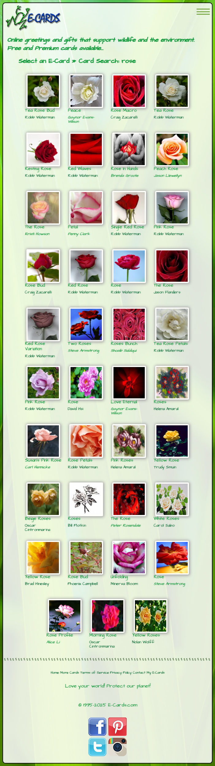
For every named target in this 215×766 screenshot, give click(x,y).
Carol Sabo (164, 525)
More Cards (69, 672)
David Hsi (75, 409)
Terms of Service (94, 672)
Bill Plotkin (77, 525)
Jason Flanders (167, 292)
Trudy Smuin (165, 467)
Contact (139, 672)
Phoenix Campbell (83, 583)
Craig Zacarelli (124, 117)
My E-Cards (156, 672)
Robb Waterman (40, 117)
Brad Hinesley (37, 583)
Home (55, 672)
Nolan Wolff (143, 642)
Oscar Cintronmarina (37, 527)
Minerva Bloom (124, 583)
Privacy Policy (121, 672)
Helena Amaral (166, 409)
